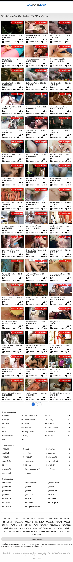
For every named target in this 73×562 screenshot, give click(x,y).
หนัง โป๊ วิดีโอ (36, 534)
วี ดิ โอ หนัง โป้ (16, 531)
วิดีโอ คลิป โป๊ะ (6, 507)
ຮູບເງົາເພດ (59, 469)
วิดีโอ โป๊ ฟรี (17, 528)
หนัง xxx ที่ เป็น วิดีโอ (30, 531)
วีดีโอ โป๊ (13, 465)
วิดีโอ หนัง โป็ (53, 519)
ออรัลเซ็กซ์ (13, 416)
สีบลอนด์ (59, 424)
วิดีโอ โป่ (27, 525)
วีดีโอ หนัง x (36, 465)
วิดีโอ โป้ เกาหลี (55, 525)
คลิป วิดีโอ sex (6, 482)
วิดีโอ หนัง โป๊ (64, 519)
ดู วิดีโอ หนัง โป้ (7, 486)
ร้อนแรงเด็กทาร (59, 428)
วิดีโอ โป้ (35, 525)
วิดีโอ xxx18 (52, 499)
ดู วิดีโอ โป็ (28, 486)
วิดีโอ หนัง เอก (20, 519)
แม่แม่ (36, 424)
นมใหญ (59, 420)
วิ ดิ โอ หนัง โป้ (6, 499)
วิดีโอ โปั (59, 522)
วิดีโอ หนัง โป (42, 519)
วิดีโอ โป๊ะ (59, 528)
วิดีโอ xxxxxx (29, 503)
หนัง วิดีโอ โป (55, 531)
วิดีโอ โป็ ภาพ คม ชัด (16, 525)
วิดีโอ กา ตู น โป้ (53, 503)
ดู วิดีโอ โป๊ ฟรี (52, 491)
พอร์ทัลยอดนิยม (9, 446)
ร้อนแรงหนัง (59, 453)
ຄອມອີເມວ (36, 453)
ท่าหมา (13, 428)
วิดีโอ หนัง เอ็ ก (31, 519)
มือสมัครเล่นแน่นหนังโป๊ (36, 469)
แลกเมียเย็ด (59, 432)
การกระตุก (13, 420)
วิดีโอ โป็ (4, 525)
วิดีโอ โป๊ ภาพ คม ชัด (30, 528)
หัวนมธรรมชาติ (36, 420)
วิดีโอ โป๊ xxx (66, 525)
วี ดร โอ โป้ (5, 531)
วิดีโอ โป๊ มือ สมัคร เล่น (46, 528)
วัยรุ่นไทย (36, 428)
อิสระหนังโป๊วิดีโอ (59, 461)
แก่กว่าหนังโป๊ (59, 457)
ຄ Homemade (36, 461)
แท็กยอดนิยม (8, 479)
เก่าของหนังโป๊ (13, 469)
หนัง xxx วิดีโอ (44, 531)
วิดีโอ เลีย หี (29, 522)
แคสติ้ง (13, 440)
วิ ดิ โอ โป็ (28, 499)
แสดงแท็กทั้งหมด (37, 539)
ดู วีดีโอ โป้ (13, 449)
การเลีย (59, 436)
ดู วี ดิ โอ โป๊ (29, 494)
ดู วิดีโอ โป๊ (28, 491)
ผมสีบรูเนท (13, 424)
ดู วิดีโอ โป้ (51, 486)
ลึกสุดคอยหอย (36, 432)
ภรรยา (13, 432)
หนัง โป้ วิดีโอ (66, 531)
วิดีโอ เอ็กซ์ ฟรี (39, 522)
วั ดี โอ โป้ (51, 494)
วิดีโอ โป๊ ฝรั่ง (7, 528)
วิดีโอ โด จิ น (50, 522)
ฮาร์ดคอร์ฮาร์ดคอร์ (36, 416)
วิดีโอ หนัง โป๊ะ (7, 522)
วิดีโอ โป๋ (67, 528)
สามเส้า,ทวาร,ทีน (13, 436)
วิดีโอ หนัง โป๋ (19, 522)
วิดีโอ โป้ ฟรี (44, 525)
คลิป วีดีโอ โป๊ (13, 461)
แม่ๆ (36, 436)
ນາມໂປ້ (36, 449)
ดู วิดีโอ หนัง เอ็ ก (53, 482)
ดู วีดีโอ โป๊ (36, 457)
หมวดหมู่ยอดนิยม (10, 412)
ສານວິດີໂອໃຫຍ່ (13, 453)
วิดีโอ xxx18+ (6, 503)
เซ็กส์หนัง (36, 473)
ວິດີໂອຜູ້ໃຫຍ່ (59, 449)
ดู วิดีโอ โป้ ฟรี (6, 491)
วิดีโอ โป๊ (35, 558)
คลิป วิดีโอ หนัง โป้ (31, 482)
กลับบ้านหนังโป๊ (13, 473)
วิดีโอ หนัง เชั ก (9, 519)
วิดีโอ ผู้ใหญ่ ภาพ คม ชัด (32, 507)
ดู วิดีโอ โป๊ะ (6, 494)
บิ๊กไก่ (59, 416)
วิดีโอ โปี (67, 522)
